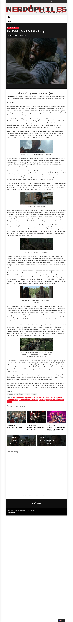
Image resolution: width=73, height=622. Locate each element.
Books (22, 17)
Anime (38, 17)
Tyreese (61, 399)
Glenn (51, 397)
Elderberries (37, 397)
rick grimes (42, 399)
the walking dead (54, 399)
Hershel (60, 397)
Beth (17, 397)
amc (14, 397)
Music (43, 17)
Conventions (55, 17)
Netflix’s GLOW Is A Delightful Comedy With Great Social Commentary (56, 429)
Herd (55, 397)
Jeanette (15, 399)
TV (18, 17)
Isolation (9, 399)
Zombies (9, 402)
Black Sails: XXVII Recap (14, 427)
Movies (14, 17)
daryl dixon (30, 397)
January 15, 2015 (32, 425)
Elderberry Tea (45, 397)
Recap (15, 27)
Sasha (47, 399)
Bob (20, 397)
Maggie (20, 399)
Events (9, 21)
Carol (24, 397)
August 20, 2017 (52, 425)
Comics (27, 17)
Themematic (11, 512)
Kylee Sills (9, 27)
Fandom (63, 17)
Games (33, 17)
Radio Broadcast (34, 399)
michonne (26, 399)
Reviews (48, 17)
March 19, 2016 (11, 425)
